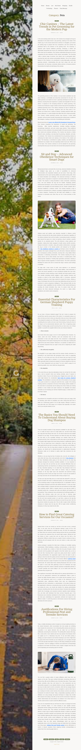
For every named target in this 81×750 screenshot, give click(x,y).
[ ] (56, 744)
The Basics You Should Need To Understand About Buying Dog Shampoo (56, 417)
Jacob (61, 32)
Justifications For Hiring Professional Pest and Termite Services (56, 612)
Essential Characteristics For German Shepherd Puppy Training (56, 302)
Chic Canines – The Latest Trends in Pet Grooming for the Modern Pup (56, 26)
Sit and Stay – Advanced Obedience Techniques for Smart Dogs (57, 157)
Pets (57, 151)
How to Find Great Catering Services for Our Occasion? (56, 516)
